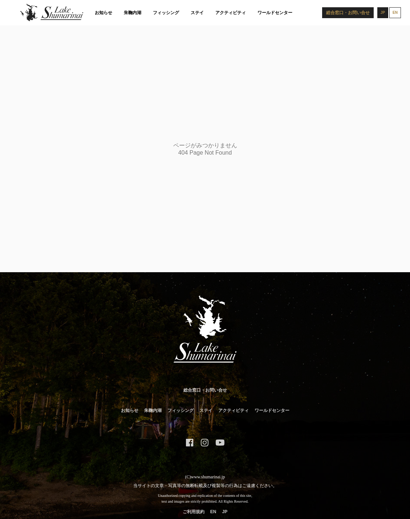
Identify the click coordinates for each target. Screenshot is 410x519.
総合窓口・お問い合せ (205, 390)
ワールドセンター (274, 12)
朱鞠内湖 (132, 12)
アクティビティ (230, 12)
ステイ (197, 12)
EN (213, 511)
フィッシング (166, 12)
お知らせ (103, 12)
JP (224, 511)
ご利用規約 (193, 511)
